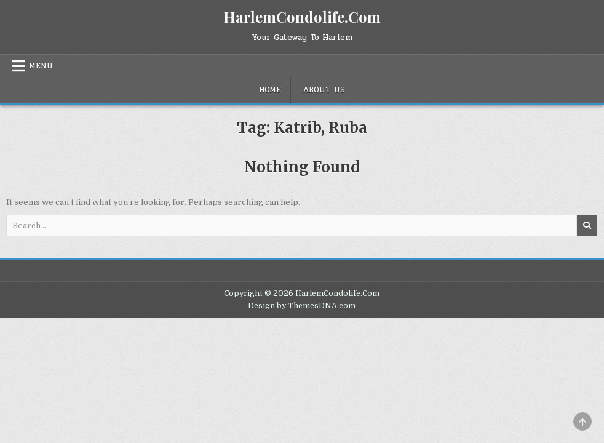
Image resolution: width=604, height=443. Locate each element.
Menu (41, 66)
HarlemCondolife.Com (302, 16)
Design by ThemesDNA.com (302, 305)
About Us (324, 90)
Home (270, 90)
